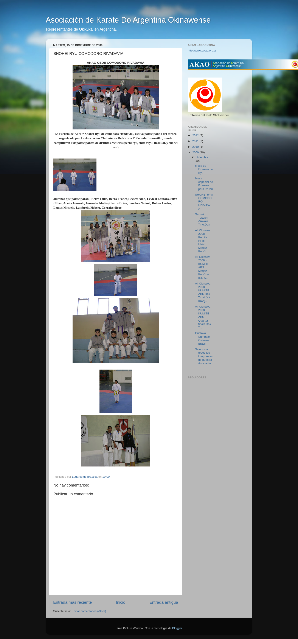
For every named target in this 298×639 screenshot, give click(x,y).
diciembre (202, 157)
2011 (196, 141)
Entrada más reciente (72, 602)
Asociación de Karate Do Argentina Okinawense (128, 20)
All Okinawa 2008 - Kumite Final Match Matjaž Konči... (202, 241)
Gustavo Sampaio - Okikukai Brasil (203, 338)
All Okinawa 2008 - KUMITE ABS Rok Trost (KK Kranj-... (203, 292)
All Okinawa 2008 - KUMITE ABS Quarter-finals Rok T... (203, 317)
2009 (196, 152)
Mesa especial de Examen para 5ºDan (204, 184)
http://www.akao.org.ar (202, 50)
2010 (196, 146)
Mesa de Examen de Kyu (204, 169)
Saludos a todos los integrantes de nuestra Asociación (204, 356)
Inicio (120, 602)
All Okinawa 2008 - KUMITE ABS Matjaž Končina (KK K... (202, 267)
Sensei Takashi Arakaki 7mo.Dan (202, 219)
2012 (196, 135)
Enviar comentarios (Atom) (89, 611)
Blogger (177, 628)
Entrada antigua (163, 602)
